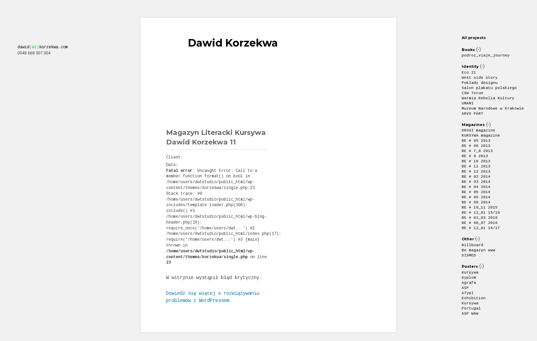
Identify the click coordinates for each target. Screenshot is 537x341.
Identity (470, 66)
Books (468, 49)
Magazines (473, 124)
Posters (470, 266)
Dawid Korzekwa (233, 43)
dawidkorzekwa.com (42, 47)
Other (468, 239)
